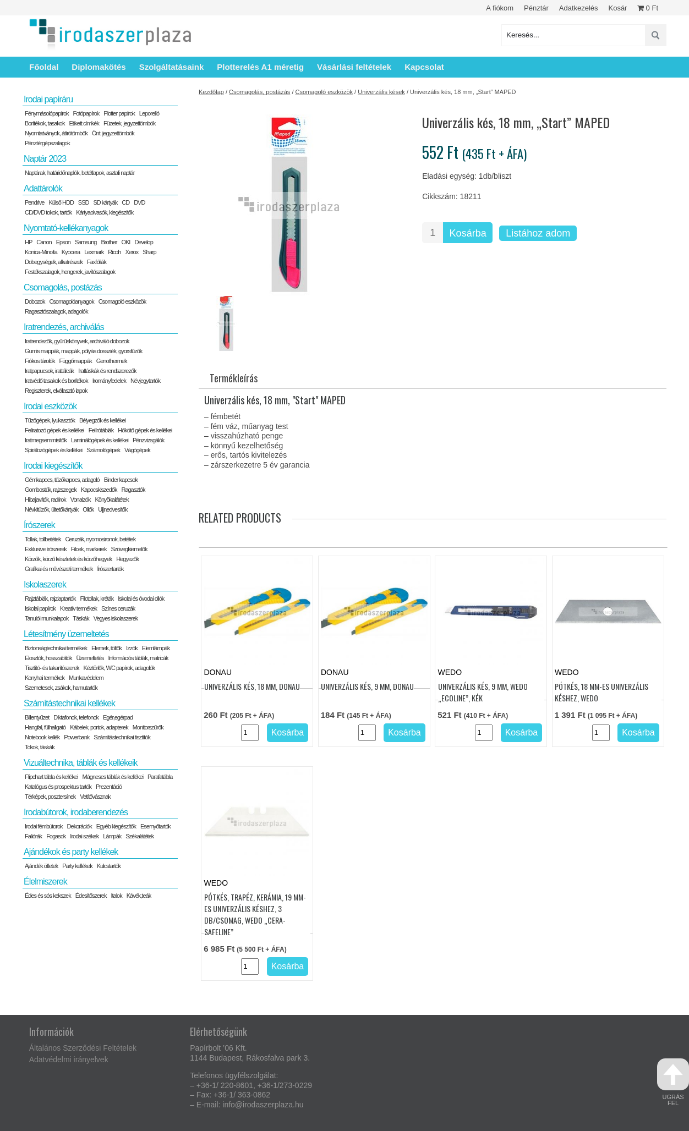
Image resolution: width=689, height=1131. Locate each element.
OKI (125, 242)
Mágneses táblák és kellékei (113, 776)
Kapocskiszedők (99, 489)
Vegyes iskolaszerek (116, 618)
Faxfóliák (96, 262)
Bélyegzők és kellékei (102, 420)
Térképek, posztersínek (50, 796)
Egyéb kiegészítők (116, 826)
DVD (139, 202)
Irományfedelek (109, 380)
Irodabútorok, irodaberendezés (76, 812)
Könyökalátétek (111, 499)
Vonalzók (80, 499)
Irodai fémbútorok (44, 826)
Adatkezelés (578, 8)
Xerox (131, 252)
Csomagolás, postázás (259, 92)
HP (28, 242)
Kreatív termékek (78, 608)
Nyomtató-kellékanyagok (66, 228)
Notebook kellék (42, 737)
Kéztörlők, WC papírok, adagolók (119, 668)
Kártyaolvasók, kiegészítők (104, 212)
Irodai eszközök (50, 406)
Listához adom (538, 233)
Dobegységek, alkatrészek (54, 262)
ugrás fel (673, 1082)
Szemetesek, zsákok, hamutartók (61, 687)
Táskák (81, 618)
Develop (143, 242)
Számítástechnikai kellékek (69, 703)
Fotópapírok (86, 113)
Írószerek (39, 525)
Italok (116, 895)
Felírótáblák (101, 430)
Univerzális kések (381, 92)
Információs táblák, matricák (138, 658)
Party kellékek (77, 866)
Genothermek (111, 361)
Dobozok (35, 301)
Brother (109, 242)
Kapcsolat (424, 67)
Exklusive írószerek (46, 549)
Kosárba (468, 233)
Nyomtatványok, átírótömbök (56, 133)
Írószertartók (110, 569)
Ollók (88, 509)
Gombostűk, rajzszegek (50, 489)
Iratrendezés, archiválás (64, 327)
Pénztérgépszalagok (47, 143)
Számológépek (103, 450)
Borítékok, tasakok (45, 123)
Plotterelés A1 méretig (260, 67)
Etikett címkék (84, 123)
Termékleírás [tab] (234, 378)
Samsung (85, 242)
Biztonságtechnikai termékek (56, 648)
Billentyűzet (37, 717)
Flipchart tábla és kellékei (51, 776)
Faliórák (33, 836)
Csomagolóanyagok (71, 301)
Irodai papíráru (48, 99)
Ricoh (114, 252)
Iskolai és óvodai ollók (141, 598)
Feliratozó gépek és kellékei (54, 430)
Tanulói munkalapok (46, 618)
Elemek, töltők (106, 648)
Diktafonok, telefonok (76, 717)
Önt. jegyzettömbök (113, 133)
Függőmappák (75, 361)
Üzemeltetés (89, 658)
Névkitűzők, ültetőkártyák (51, 509)
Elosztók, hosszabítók (48, 658)
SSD (83, 202)
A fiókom (499, 8)
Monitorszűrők (148, 727)
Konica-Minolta (41, 252)
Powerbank (76, 737)
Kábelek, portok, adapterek (99, 727)
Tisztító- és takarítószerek (52, 668)
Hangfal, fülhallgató (45, 727)
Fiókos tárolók (39, 361)
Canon (43, 242)
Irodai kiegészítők (53, 465)
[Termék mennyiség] (432, 232)
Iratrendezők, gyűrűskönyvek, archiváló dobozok (77, 341)
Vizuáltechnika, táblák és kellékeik (81, 762)
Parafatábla (159, 776)
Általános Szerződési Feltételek (82, 1048)
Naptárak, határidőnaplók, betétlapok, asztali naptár (79, 172)
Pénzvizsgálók (148, 440)
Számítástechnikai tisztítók (122, 737)
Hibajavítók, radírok (45, 499)
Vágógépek (137, 450)
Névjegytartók (145, 380)
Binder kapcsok (121, 479)
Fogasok (55, 836)
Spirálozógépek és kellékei (53, 450)
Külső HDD (60, 202)
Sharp (149, 252)
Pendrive (34, 202)
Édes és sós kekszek (48, 895)
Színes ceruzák (118, 608)
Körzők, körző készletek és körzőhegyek (68, 559)
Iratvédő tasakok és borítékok (56, 380)
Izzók (132, 648)
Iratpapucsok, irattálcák (49, 370)
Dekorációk (79, 826)
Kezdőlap (211, 92)
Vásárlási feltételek (354, 67)
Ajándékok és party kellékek (71, 852)
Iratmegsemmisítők (46, 440)
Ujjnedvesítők (112, 509)
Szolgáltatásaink (171, 67)
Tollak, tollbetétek (43, 539)
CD (125, 202)
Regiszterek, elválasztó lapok (56, 390)
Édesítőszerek (91, 895)
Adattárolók (43, 188)
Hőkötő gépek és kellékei (145, 430)
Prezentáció (109, 786)
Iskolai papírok (40, 608)
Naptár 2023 (45, 158)
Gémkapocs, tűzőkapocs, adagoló (62, 479)
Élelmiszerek (45, 881)
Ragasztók (133, 489)
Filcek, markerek (89, 549)
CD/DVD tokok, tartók (48, 212)
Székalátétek (139, 836)
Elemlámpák (156, 648)
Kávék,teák (139, 895)
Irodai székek (84, 836)
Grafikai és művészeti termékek (58, 569)
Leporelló (149, 113)
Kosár (617, 8)
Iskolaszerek (45, 584)
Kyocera (71, 252)
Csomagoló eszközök (324, 92)
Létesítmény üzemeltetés (66, 634)
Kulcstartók (109, 866)
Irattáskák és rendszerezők (107, 370)
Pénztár (536, 8)
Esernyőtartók (155, 826)
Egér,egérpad (118, 717)
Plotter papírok (119, 113)
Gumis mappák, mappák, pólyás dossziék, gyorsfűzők (83, 351)
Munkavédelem (86, 677)
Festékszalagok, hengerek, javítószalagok (70, 271)
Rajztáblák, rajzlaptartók (50, 598)
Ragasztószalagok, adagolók (56, 311)
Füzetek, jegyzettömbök (129, 123)
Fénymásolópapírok (47, 113)
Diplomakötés (98, 67)
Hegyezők (127, 559)
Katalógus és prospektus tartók (58, 786)
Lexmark (93, 252)
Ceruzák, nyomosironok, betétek (100, 539)
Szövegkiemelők (129, 549)
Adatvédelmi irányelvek (68, 1059)
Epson (63, 242)
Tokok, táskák (39, 747)
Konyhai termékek (44, 677)
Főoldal (43, 67)
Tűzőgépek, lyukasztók (50, 420)
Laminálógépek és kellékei (99, 440)
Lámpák (112, 836)
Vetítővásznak (95, 796)
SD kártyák (105, 202)
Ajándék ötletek (41, 866)
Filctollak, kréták (96, 598)
